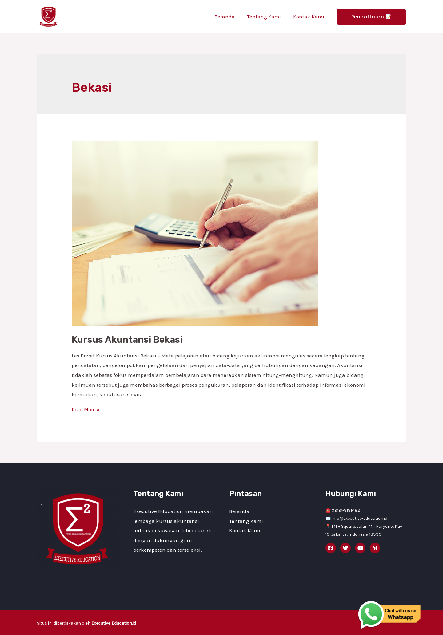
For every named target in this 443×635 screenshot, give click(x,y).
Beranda (229, 17)
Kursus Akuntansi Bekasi (127, 339)
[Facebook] (330, 548)
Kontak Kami (309, 17)
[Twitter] (345, 548)
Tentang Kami (267, 17)
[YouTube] (360, 548)
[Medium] (375, 548)
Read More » (86, 409)
